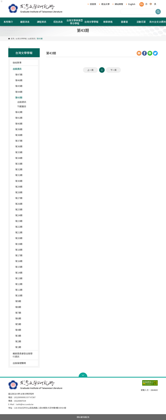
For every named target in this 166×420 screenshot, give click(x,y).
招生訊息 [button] (58, 21)
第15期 (25, 266)
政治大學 (105, 4)
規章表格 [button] (108, 21)
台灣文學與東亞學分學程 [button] (75, 22)
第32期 (25, 169)
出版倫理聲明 (19, 363)
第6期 (25, 318)
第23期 (25, 221)
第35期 (25, 152)
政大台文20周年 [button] (157, 21)
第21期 (25, 232)
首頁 (12, 39)
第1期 (25, 347)
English (131, 4)
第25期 (25, 209)
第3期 (25, 335)
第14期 (25, 272)
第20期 (25, 238)
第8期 (25, 307)
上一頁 (90, 69)
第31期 (25, 175)
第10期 (25, 295)
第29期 (25, 186)
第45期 (25, 86)
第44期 (25, 91)
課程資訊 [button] (41, 21)
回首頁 (93, 4)
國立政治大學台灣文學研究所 (10, 5)
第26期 (25, 203)
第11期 (25, 289)
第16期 (25, 261)
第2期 (25, 341)
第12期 (25, 284)
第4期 (25, 329)
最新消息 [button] (24, 21)
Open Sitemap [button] (83, 375)
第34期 (25, 158)
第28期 (25, 192)
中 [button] (150, 4)
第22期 (25, 226)
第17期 (25, 255)
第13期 (25, 278)
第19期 (25, 244)
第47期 (25, 74)
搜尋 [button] (158, 11)
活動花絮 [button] (141, 21)
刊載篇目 (21, 106)
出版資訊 (31, 39)
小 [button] (146, 3)
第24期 (25, 215)
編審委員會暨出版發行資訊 (22, 355)
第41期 (25, 117)
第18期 (25, 249)
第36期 (25, 146)
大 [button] (155, 3)
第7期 (25, 312)
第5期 (25, 324)
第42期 (25, 112)
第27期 (25, 198)
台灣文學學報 (21, 39)
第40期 (25, 123)
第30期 (25, 181)
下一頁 (113, 69)
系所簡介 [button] (8, 21)
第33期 (25, 163)
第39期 (25, 129)
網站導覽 (119, 4)
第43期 (25, 97)
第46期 (25, 80)
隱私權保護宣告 (83, 417)
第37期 (25, 140)
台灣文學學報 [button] (91, 21)
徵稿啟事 (17, 62)
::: (1, 1)
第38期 (25, 135)
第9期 (25, 301)
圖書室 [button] (124, 21)
